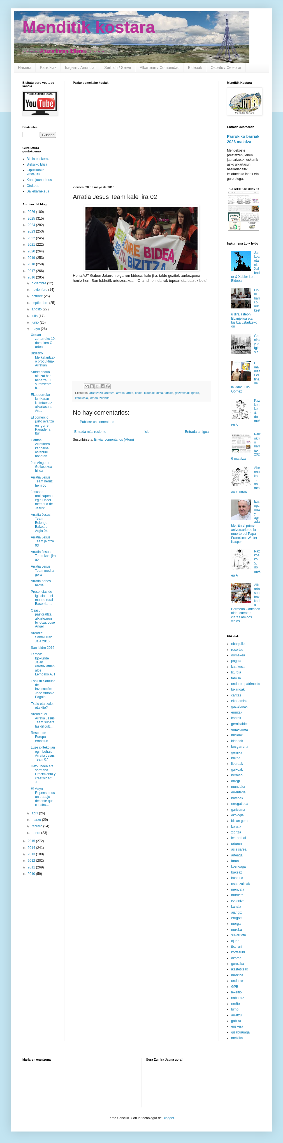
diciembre (39, 283)
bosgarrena (239, 747)
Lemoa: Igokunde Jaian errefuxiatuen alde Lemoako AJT (43, 664)
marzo (37, 820)
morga (236, 924)
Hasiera (24, 67)
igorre (195, 392)
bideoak (149, 392)
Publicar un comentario (97, 422)
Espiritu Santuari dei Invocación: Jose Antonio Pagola (43, 689)
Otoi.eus (33, 186)
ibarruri (236, 947)
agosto (37, 309)
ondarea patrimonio (245, 684)
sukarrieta (238, 935)
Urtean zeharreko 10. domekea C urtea (43, 341)
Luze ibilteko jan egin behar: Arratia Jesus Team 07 (43, 753)
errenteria (238, 792)
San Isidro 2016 (42, 648)
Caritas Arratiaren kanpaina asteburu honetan (40, 448)
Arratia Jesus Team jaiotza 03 (42, 541)
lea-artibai (238, 838)
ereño (235, 1004)
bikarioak (238, 689)
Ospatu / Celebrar (226, 67)
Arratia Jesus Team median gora (43, 570)
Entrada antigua (197, 432)
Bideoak (195, 67)
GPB (234, 987)
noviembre (40, 290)
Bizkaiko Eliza (37, 164)
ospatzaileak (240, 884)
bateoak (237, 798)
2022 (32, 238)
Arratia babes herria (41, 583)
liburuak (237, 764)
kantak (236, 718)
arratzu (236, 1015)
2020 (32, 251)
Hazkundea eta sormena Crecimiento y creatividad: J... (43, 774)
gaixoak (237, 770)
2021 (32, 245)
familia (168, 392)
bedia (138, 392)
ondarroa (238, 981)
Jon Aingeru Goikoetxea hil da (41, 467)
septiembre (40, 303)
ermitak (236, 712)
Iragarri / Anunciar (80, 67)
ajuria (235, 941)
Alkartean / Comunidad (159, 67)
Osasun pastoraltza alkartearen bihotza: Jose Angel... (43, 618)
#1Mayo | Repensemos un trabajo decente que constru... (43, 797)
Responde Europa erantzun (39, 737)
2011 (32, 867)
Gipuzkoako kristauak (35, 172)
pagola (236, 661)
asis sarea (239, 849)
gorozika (237, 964)
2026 (32, 212)
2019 (32, 258)
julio (35, 316)
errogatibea (239, 804)
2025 (32, 218)
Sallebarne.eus (38, 191)
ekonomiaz (239, 701)
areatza (109, 392)
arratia (120, 392)
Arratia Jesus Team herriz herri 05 (42, 481)
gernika (236, 752)
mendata (237, 889)
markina (237, 975)
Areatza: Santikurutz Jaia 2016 (41, 637)
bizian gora (239, 821)
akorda (236, 958)
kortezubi (238, 952)
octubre (38, 296)
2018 (32, 264)
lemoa (94, 397)
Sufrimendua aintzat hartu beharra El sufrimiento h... (42, 380)
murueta (237, 895)
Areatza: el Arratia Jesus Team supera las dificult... (43, 720)
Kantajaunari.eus (39, 180)
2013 (32, 854)
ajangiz (236, 912)
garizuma (238, 810)
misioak (237, 735)
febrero (37, 826)
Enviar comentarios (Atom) (114, 440)
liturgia (236, 672)
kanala (236, 907)
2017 (32, 271)
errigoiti (236, 918)
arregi (235, 781)
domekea (238, 655)
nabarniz (237, 998)
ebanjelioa (239, 644)
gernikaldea (240, 724)
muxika (236, 929)
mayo (36, 329)
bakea (235, 758)
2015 (32, 841)
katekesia (81, 397)
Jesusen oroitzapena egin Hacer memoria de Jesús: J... (42, 500)
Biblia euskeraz (38, 159)
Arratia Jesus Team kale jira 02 (43, 556)
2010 (32, 874)
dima (159, 392)
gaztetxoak (182, 392)
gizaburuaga (240, 1032)
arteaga (237, 855)
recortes (237, 650)
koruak (236, 827)
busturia (237, 878)
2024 (32, 225)
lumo (234, 1009)
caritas (236, 695)
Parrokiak (48, 67)
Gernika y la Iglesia (257, 344)
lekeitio (236, 992)
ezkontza (238, 901)
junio (36, 322)
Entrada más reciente (90, 432)
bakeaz (236, 872)
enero (36, 833)
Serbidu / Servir (117, 67)
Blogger (168, 1118)
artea (129, 392)
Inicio (146, 432)
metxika (237, 1038)
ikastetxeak (239, 969)
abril (35, 813)
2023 (32, 231)
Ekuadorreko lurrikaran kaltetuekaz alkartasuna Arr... (41, 403)
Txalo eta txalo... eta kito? (43, 706)
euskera (237, 1026)
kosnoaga (238, 866)
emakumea (239, 729)
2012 (32, 861)
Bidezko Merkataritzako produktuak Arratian (43, 359)
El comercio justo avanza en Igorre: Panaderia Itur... (42, 425)
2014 (32, 848)
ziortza (236, 832)
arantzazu (96, 392)
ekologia (237, 815)
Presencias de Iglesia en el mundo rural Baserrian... (42, 598)
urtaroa (236, 844)
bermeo (237, 775)
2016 (32, 277)
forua (235, 861)
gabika (236, 1021)
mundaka (238, 787)
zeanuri (104, 397)
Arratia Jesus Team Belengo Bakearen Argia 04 (40, 523)
